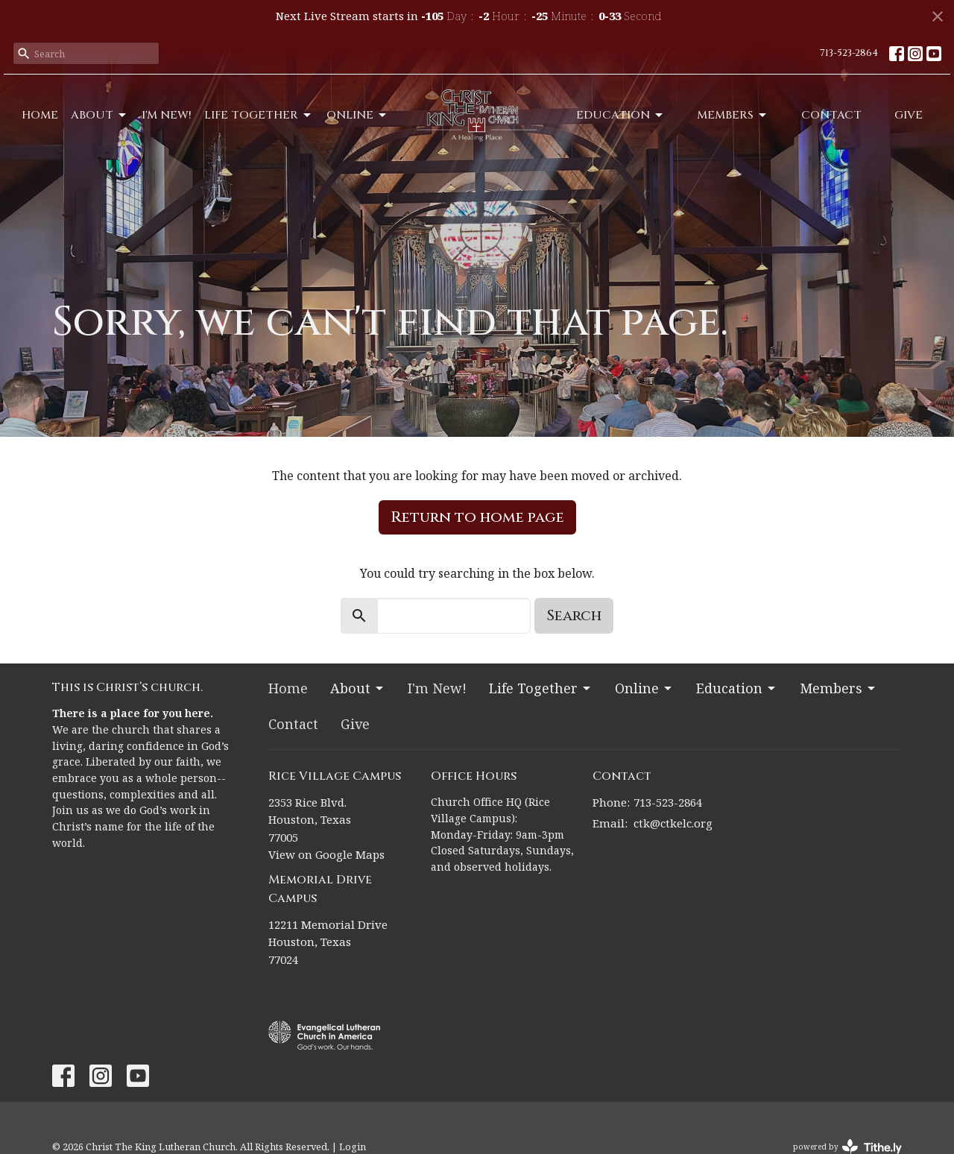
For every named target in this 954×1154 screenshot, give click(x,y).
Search (573, 615)
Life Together (258, 115)
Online (357, 115)
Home (40, 115)
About (99, 115)
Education (620, 115)
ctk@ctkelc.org (673, 823)
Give (908, 115)
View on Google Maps (326, 854)
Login (352, 1146)
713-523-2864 (849, 53)
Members (732, 115)
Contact (831, 115)
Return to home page (477, 517)
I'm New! (167, 115)
